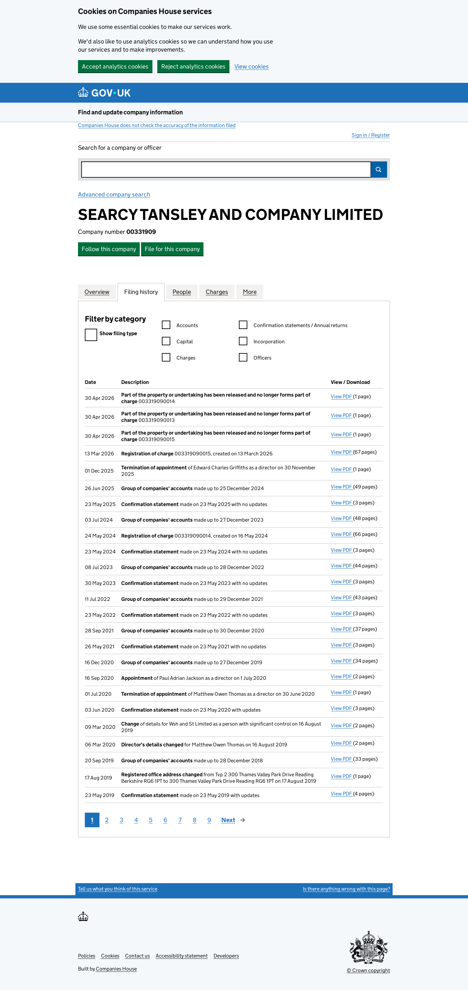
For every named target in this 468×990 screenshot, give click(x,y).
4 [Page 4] (136, 820)
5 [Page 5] (150, 820)
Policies (86, 956)
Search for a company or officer (120, 147)
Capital (177, 342)
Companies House (116, 969)
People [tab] (182, 292)
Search (379, 169)
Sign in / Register (371, 135)
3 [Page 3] (121, 820)
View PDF (342, 396)
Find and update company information (130, 112)
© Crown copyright (368, 970)
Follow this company (109, 249)
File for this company (172, 249)
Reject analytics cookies (193, 66)
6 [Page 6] (165, 820)
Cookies (110, 956)
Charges (178, 359)
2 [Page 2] (107, 820)
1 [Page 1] (92, 820)
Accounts (180, 326)
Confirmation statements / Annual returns (293, 326)
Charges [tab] (217, 292)
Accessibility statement (182, 956)
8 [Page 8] (195, 820)
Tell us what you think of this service (117, 889)
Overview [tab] (97, 292)
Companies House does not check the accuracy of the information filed (157, 125)
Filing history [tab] (141, 292)
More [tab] (250, 292)
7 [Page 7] (180, 820)
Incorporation (262, 342)
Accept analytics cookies (115, 66)
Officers (255, 359)
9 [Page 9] (209, 820)
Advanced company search (114, 194)
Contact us (137, 956)
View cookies (251, 66)
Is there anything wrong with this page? (346, 889)
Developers (226, 956)
